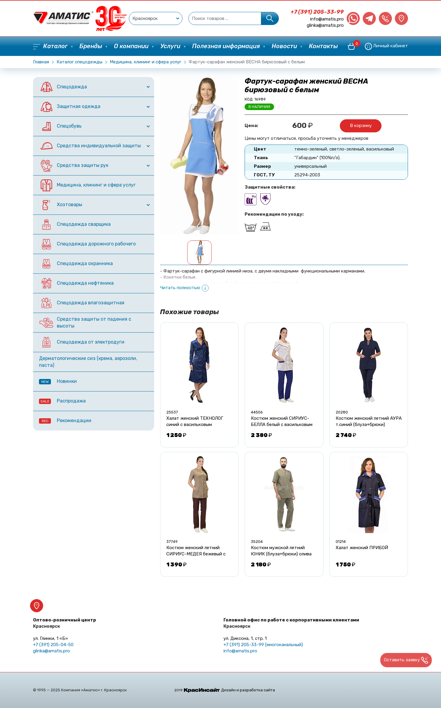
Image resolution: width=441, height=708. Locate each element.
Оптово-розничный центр (64, 623)
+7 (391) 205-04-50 (53, 644)
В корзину (361, 125)
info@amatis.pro (327, 19)
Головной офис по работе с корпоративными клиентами (291, 623)
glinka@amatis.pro (325, 25)
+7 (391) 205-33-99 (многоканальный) (263, 644)
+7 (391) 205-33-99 (317, 12)
